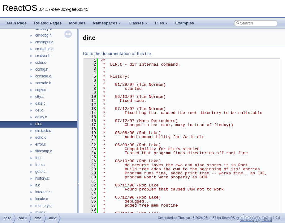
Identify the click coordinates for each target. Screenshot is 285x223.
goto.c (40, 171)
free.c (40, 165)
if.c (37, 185)
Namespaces (107, 23)
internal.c (42, 192)
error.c (40, 144)
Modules (77, 23)
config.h (41, 69)
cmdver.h (42, 56)
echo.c (40, 137)
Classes (137, 23)
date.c (40, 103)
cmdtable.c (44, 49)
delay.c (41, 117)
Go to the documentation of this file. (117, 53)
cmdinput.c (44, 42)
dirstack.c (43, 131)
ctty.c (39, 96)
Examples (184, 23)
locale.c (41, 199)
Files (161, 23)
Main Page (17, 23)
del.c (39, 110)
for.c (38, 158)
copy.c (40, 90)
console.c (43, 76)
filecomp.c (43, 151)
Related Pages (48, 23)
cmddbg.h (43, 35)
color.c (40, 62)
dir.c (38, 124)
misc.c (40, 212)
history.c (42, 178)
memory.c (43, 205)
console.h (43, 83)
